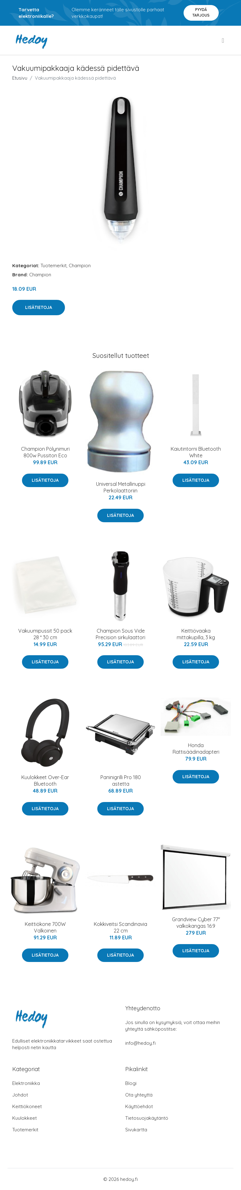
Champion (80, 265)
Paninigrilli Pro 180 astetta (120, 780)
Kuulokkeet (24, 1118)
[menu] (223, 40)
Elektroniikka (26, 1083)
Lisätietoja (38, 307)
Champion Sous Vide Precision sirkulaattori (120, 634)
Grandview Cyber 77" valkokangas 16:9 (196, 922)
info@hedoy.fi (140, 1043)
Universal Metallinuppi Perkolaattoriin (120, 487)
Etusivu (19, 78)
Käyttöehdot (139, 1106)
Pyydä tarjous (201, 12)
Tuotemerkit (53, 265)
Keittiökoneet (27, 1106)
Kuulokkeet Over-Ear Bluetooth (45, 780)
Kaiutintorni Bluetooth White (196, 452)
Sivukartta (136, 1130)
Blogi (131, 1083)
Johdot (20, 1095)
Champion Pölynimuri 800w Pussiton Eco (45, 452)
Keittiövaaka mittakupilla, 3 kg (196, 634)
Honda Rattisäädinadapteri (196, 748)
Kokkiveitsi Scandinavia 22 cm (120, 927)
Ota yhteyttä (139, 1095)
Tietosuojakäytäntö (146, 1118)
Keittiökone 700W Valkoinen (45, 927)
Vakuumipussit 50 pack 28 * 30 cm (45, 634)
